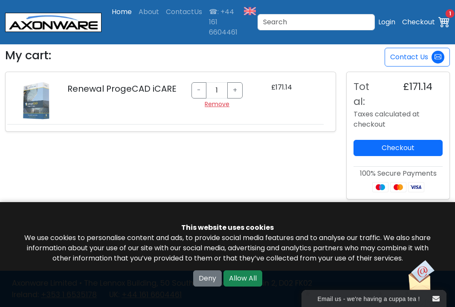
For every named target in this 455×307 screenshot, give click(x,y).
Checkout (418, 22)
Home (122, 12)
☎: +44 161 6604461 (223, 22)
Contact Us (417, 57)
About (149, 12)
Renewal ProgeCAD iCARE (122, 89)
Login (386, 22)
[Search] (316, 22)
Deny (207, 278)
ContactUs (184, 12)
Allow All (243, 278)
